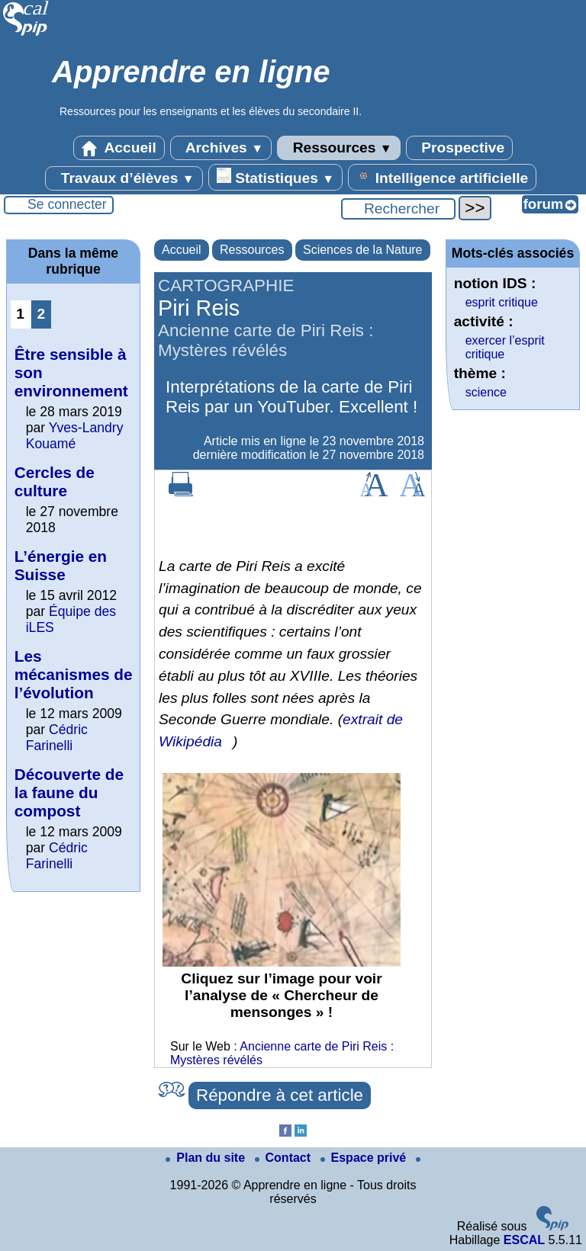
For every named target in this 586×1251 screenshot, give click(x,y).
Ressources (338, 148)
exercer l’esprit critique (505, 347)
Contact (284, 1157)
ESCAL (524, 1239)
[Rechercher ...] (398, 209)
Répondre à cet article (279, 1095)
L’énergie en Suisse (60, 565)
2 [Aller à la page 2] (41, 314)
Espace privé (365, 1157)
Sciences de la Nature (363, 249)
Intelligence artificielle (442, 177)
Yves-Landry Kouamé (75, 435)
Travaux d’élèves (123, 178)
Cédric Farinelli (57, 737)
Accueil (119, 148)
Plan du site (207, 1157)
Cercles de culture (54, 481)
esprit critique (501, 302)
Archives (221, 148)
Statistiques (275, 177)
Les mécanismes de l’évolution (73, 674)
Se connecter (67, 204)
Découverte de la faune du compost (69, 792)
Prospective (459, 148)
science (486, 392)
